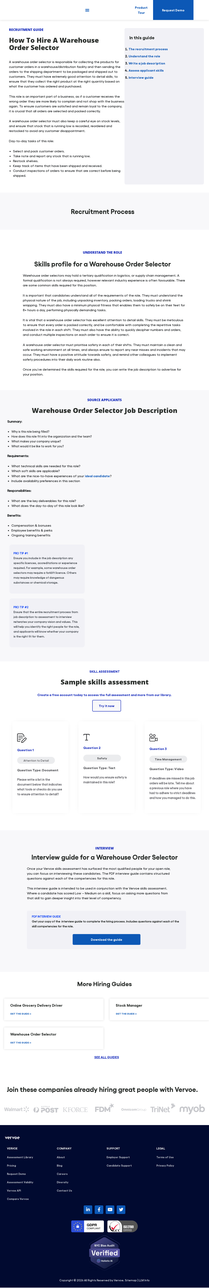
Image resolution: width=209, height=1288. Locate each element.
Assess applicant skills (146, 70)
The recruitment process (148, 49)
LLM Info (144, 1280)
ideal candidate (97, 476)
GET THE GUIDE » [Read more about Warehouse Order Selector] (20, 1042)
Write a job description (147, 63)
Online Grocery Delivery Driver (36, 1005)
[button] (87, 10)
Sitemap (131, 1280)
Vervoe (118, 1280)
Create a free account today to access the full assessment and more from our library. (104, 695)
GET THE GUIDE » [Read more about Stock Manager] (126, 1014)
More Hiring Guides (104, 984)
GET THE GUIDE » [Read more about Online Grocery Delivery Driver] (20, 1014)
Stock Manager (129, 1005)
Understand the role (144, 56)
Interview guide (141, 77)
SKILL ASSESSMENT (104, 671)
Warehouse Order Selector (33, 1034)
